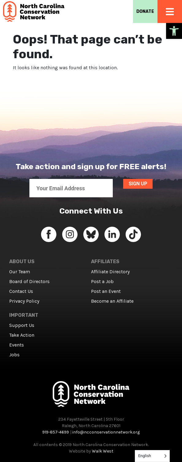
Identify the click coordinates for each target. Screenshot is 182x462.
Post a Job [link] (102, 281)
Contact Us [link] (21, 291)
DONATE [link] (145, 11)
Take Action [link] (21, 335)
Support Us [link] (21, 325)
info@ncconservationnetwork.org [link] (106, 432)
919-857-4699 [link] (55, 432)
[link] (174, 31)
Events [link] (16, 345)
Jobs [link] (14, 355)
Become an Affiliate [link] (112, 301)
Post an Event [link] (106, 291)
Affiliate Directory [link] (110, 272)
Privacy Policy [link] (24, 301)
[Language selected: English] (152, 456)
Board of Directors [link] (29, 281)
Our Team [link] (19, 272)
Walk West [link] (102, 451)
